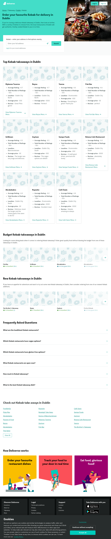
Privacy (33, 508)
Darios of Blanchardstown (48, 416)
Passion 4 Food (8, 420)
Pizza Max (6, 412)
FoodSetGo (7, 409)
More (5, 513)
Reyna (5, 423)
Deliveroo (9, 3)
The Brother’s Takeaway (82, 427)
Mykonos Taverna (45, 420)
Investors (7, 505)
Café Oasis (77, 409)
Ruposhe (42, 409)
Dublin (18, 10)
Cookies (33, 510)
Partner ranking (35, 513)
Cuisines (61, 510)
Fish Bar (41, 427)
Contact (61, 505)
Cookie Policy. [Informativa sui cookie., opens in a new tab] (18, 537)
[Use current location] (47, 43)
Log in (8, 48)
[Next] (105, 257)
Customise (82, 523)
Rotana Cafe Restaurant (82, 420)
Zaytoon (77, 416)
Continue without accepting (82, 528)
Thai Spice (6, 431)
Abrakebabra (7, 416)
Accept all (82, 533)
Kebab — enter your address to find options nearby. (24, 39)
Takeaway (7, 510)
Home (4, 10)
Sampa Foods (78, 412)
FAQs (60, 508)
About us (6, 508)
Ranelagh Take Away (46, 412)
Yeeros (76, 423)
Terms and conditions (37, 505)
